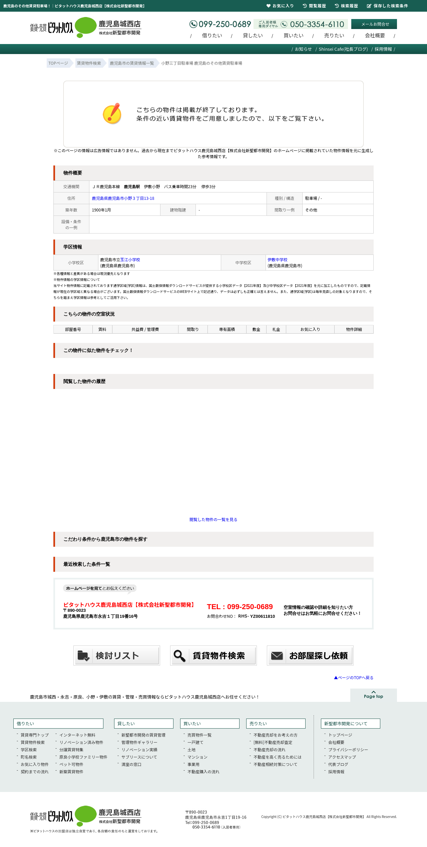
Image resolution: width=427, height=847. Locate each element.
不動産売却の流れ (270, 749)
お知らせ (303, 49)
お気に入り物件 (35, 764)
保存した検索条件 (387, 5)
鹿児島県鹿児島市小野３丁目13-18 (123, 198)
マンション (197, 757)
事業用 (193, 764)
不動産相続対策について (276, 764)
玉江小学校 (130, 259)
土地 (191, 749)
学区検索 (29, 749)
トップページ (340, 735)
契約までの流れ (35, 771)
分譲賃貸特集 (71, 749)
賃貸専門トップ (35, 735)
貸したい (253, 35)
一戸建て (195, 742)
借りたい (212, 35)
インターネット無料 (77, 735)
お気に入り (280, 5)
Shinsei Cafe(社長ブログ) (343, 49)
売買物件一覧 (199, 735)
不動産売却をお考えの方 (276, 735)
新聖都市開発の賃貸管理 (143, 735)
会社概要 (375, 35)
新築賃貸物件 (71, 771)
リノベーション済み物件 (81, 742)
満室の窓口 (131, 764)
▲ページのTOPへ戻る (354, 677)
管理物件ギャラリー (139, 742)
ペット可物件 (71, 764)
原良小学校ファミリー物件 (83, 757)
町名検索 (29, 757)
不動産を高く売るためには (278, 757)
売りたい (334, 35)
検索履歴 (346, 5)
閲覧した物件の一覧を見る (213, 519)
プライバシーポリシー (348, 749)
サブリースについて (139, 757)
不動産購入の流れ (203, 771)
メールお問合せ (375, 24)
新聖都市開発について (346, 723)
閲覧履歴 (314, 5)
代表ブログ (338, 764)
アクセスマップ (342, 757)
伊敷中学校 (278, 259)
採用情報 (383, 49)
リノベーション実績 (139, 749)
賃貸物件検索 (33, 742)
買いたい (294, 35)
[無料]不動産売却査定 (273, 742)
